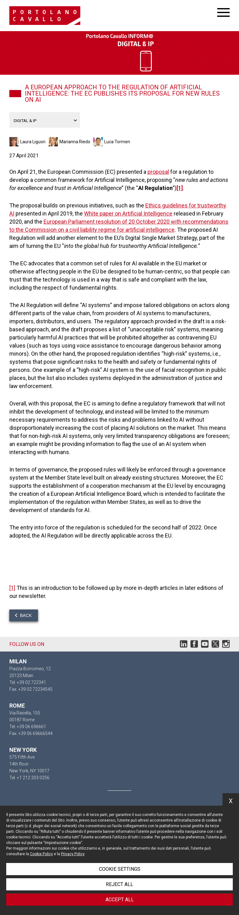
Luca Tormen (117, 142)
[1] (179, 188)
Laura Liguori (32, 142)
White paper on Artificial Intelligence (128, 213)
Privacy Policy (73, 854)
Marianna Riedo (74, 142)
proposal (158, 171)
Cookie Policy (41, 854)
